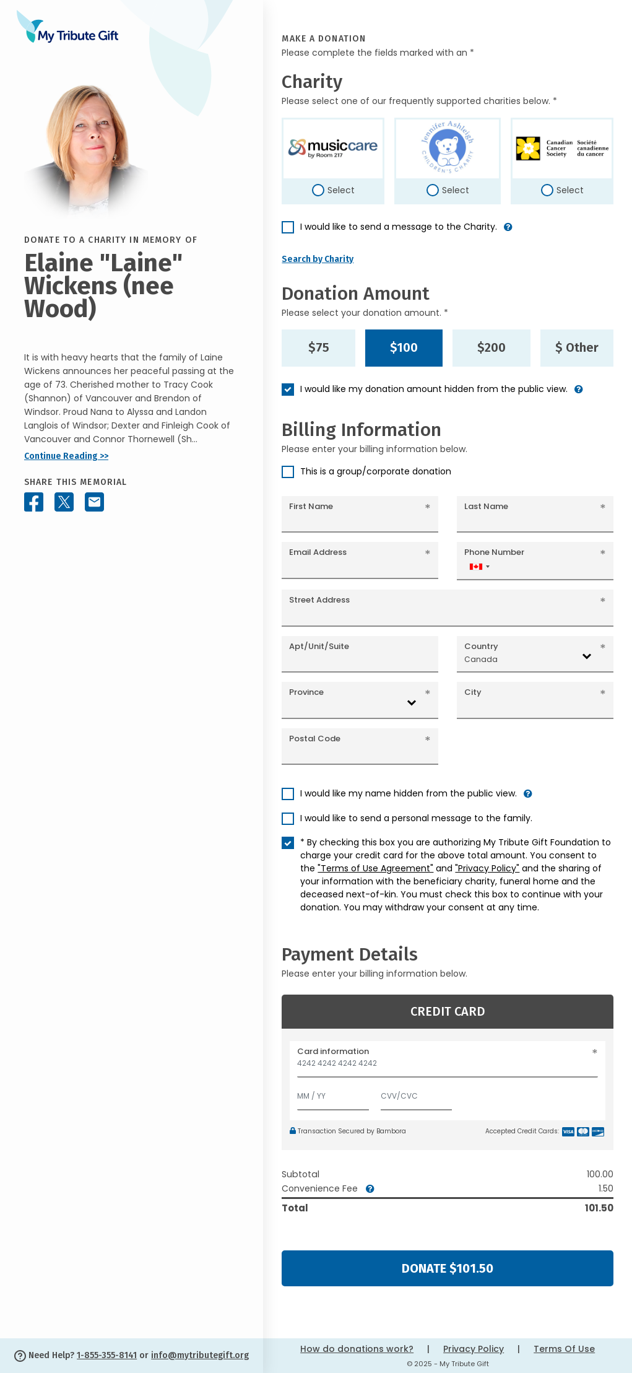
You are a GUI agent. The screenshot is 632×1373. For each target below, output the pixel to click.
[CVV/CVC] (416, 1093)
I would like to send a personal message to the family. (416, 818)
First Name (311, 506)
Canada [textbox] (481, 659)
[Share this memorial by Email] (94, 502)
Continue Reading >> (66, 456)
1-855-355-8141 (107, 1355)
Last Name (486, 506)
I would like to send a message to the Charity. (398, 226)
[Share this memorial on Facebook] (34, 502)
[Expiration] (333, 1093)
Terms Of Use (564, 1349)
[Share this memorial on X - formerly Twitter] (64, 502)
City (473, 692)
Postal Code (314, 738)
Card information (333, 1051)
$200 (491, 347)
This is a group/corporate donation (375, 471)
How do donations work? (356, 1349)
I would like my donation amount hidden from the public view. (434, 389)
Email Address (318, 552)
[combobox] (479, 566)
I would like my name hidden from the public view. (408, 793)
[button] (508, 232)
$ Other (577, 347)
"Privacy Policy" (487, 868)
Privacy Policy (473, 1349)
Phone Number (494, 552)
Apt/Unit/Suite (319, 646)
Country (481, 646)
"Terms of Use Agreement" (375, 868)
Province (306, 692)
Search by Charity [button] (317, 259)
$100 (404, 347)
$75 (318, 347)
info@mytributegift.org (200, 1355)
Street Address (319, 600)
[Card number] (447, 1067)
